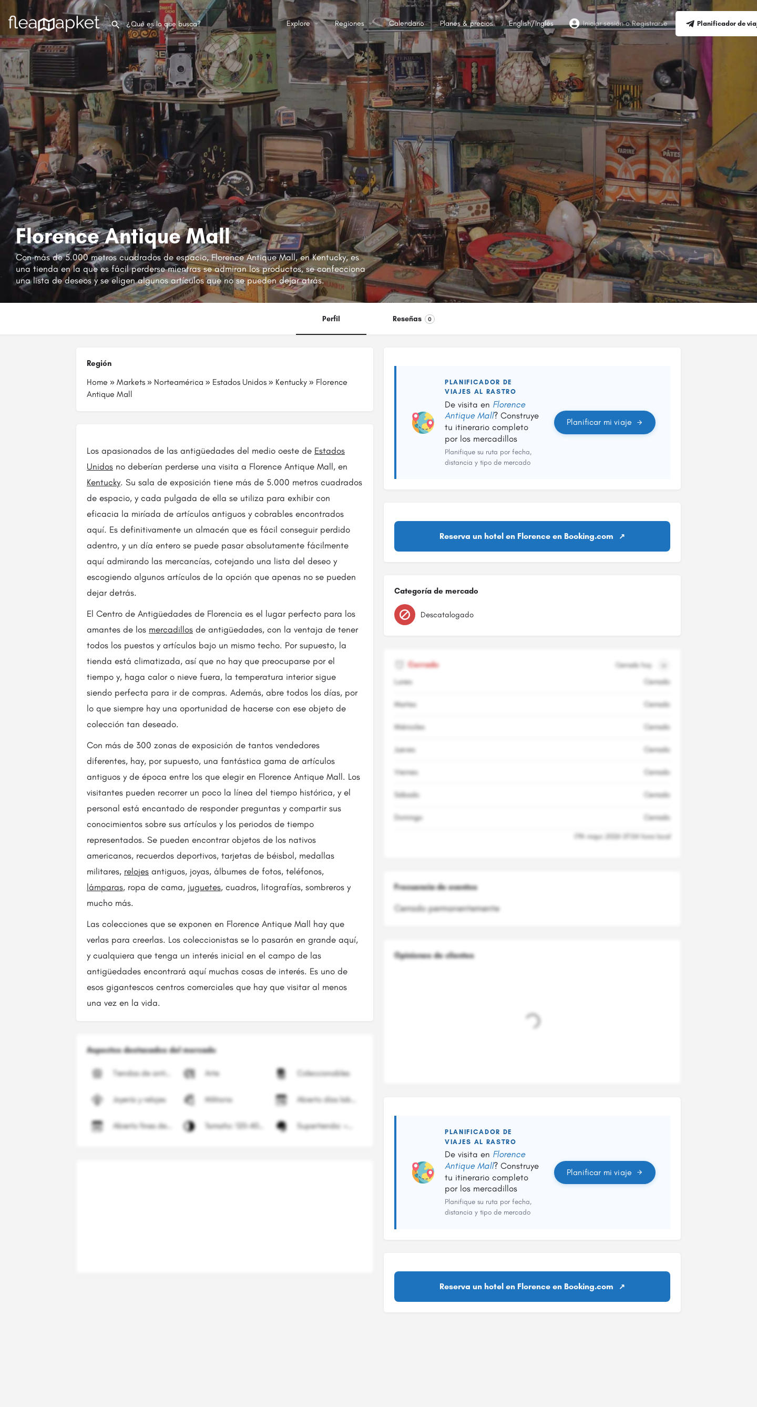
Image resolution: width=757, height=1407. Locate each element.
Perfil (331, 318)
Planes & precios (466, 23)
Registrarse (650, 23)
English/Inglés (531, 23)
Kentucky (291, 382)
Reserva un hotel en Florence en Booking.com (526, 536)
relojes (136, 871)
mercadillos (171, 629)
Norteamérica (178, 382)
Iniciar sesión (603, 23)
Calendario (406, 23)
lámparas (105, 887)
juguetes (204, 887)
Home (97, 382)
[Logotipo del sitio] (55, 22)
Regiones (349, 23)
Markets (131, 382)
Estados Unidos (239, 382)
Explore (298, 23)
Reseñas (414, 319)
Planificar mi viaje (605, 422)
